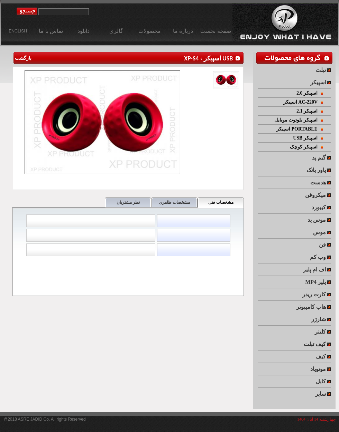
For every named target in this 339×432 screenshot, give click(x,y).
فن (325, 245)
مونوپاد (320, 369)
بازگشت (22, 58)
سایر (323, 394)
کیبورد (321, 207)
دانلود (83, 31)
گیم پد (321, 158)
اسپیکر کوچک (306, 147)
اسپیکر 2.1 (309, 111)
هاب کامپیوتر (313, 307)
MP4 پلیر (318, 282)
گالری (116, 31)
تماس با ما (51, 31)
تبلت (323, 70)
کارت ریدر (316, 294)
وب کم (320, 257)
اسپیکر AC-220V (303, 102)
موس (322, 232)
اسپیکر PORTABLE (299, 129)
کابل (323, 381)
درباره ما (183, 31)
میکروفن (318, 195)
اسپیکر (320, 82)
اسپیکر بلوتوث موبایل (298, 120)
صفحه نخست (215, 31)
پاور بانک (318, 170)
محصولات (149, 31)
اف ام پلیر (317, 269)
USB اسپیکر (218, 58)
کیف (323, 356)
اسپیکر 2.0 (309, 93)
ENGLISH (18, 31)
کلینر (323, 332)
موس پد (319, 220)
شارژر (321, 319)
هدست (320, 182)
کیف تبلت (317, 344)
